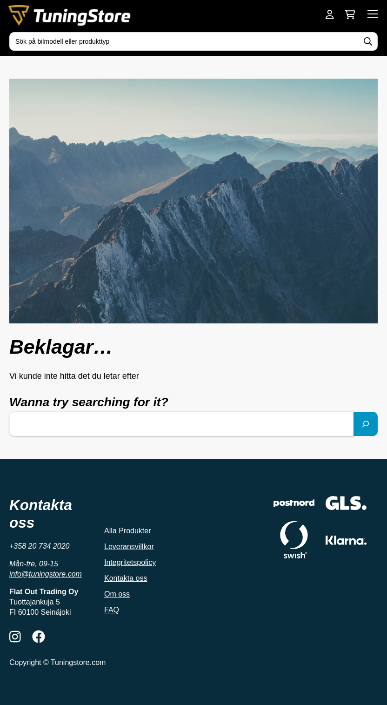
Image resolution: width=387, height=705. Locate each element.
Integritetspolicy (130, 562)
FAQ (111, 610)
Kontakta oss (125, 578)
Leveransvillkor (129, 547)
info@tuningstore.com (45, 574)
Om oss (117, 594)
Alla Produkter (127, 531)
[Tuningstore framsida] (70, 15)
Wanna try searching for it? (88, 402)
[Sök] (366, 424)
